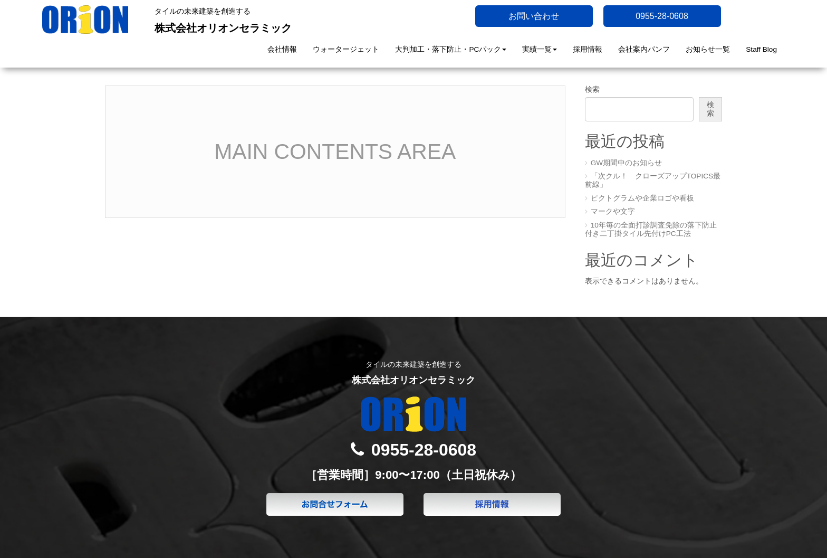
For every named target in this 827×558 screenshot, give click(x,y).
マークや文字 (613, 211)
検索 (592, 89)
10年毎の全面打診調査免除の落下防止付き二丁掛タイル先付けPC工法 (651, 229)
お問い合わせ (533, 16)
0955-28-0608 (662, 16)
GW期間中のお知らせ (626, 163)
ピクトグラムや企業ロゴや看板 (642, 198)
